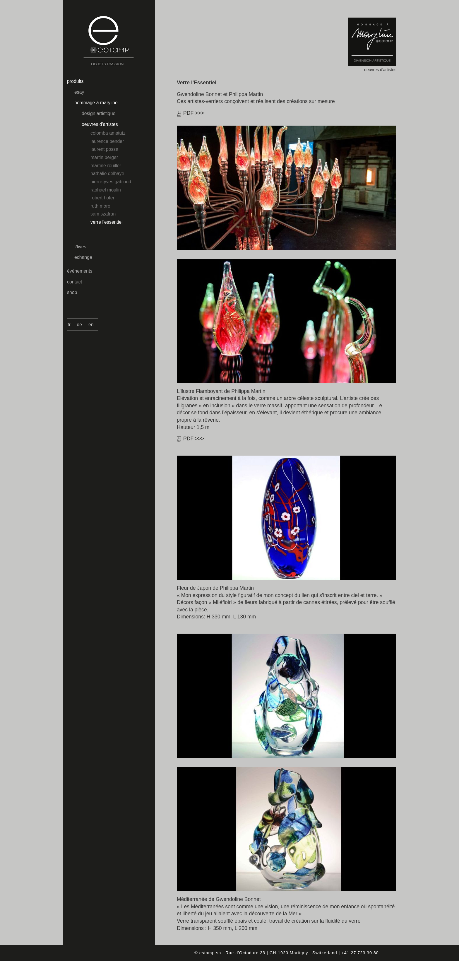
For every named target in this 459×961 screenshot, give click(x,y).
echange (83, 257)
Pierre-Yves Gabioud (110, 181)
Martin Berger (104, 157)
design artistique (98, 113)
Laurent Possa (104, 149)
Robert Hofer (102, 197)
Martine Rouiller (105, 165)
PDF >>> (193, 113)
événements (79, 271)
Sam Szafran (103, 213)
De (79, 324)
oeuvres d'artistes (100, 124)
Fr (69, 324)
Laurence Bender (107, 141)
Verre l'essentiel (106, 222)
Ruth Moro (100, 206)
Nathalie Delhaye (107, 173)
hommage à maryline (96, 102)
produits (75, 81)
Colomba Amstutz (108, 133)
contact (74, 281)
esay (79, 92)
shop (72, 292)
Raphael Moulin (105, 189)
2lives (80, 246)
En (91, 324)
